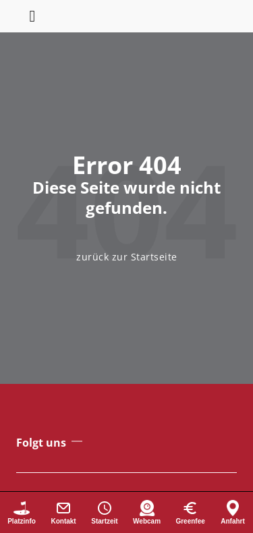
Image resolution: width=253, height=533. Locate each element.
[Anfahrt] (233, 512)
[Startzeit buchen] (104, 512)
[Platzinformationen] (21, 512)
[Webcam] (146, 512)
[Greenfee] (190, 512)
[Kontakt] (63, 512)
